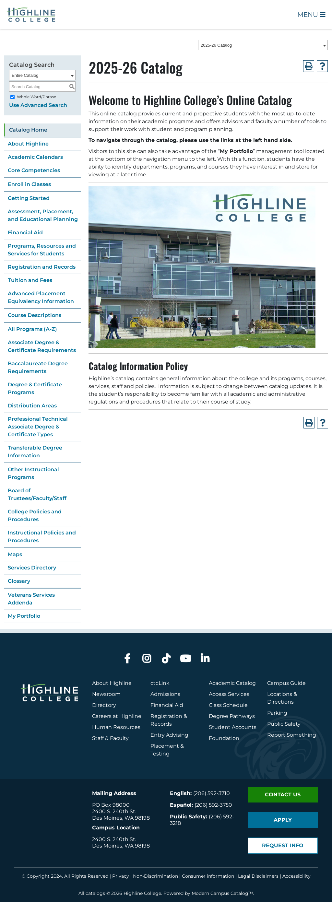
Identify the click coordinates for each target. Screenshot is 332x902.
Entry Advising (169, 735)
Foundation (224, 738)
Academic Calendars (35, 157)
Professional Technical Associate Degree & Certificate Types (38, 427)
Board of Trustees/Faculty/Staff (37, 494)
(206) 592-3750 (213, 805)
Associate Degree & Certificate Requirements (42, 346)
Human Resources (116, 727)
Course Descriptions (34, 315)
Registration (166, 716)
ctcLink (160, 683)
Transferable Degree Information (35, 452)
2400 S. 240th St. (114, 811)
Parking (277, 713)
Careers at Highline (116, 716)
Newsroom (106, 694)
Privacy (120, 876)
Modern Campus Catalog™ (222, 893)
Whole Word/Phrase (36, 96)
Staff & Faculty (110, 738)
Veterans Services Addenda (31, 599)
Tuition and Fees (30, 280)
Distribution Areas (32, 406)
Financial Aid (25, 232)
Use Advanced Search (38, 105)
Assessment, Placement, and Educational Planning (43, 215)
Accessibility (296, 876)
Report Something (291, 735)
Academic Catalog (232, 683)
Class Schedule (228, 705)
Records (161, 724)
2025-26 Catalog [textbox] (216, 45)
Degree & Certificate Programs (35, 388)
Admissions (166, 694)
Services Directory (32, 568)
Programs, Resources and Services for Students (42, 250)
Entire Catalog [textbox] (25, 75)
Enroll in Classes (29, 184)
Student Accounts (232, 727)
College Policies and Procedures (35, 515)
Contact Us (283, 794)
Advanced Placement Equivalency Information (41, 297)
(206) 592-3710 (211, 793)
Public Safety (284, 724)
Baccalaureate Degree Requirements (38, 367)
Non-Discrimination (155, 876)
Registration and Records (42, 267)
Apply (283, 820)
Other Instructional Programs (33, 473)
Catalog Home (28, 130)
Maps (15, 554)
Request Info (282, 845)
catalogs (95, 893)
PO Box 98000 (111, 805)
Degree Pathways (232, 716)
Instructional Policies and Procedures (42, 537)
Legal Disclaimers (258, 876)
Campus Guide (286, 683)
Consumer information (208, 876)
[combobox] (263, 45)
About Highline (28, 144)
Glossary (19, 581)
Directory (104, 705)
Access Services (229, 694)
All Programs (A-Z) (32, 329)
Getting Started (29, 198)
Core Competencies (34, 170)
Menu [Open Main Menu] (311, 14)
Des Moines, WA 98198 (121, 818)
